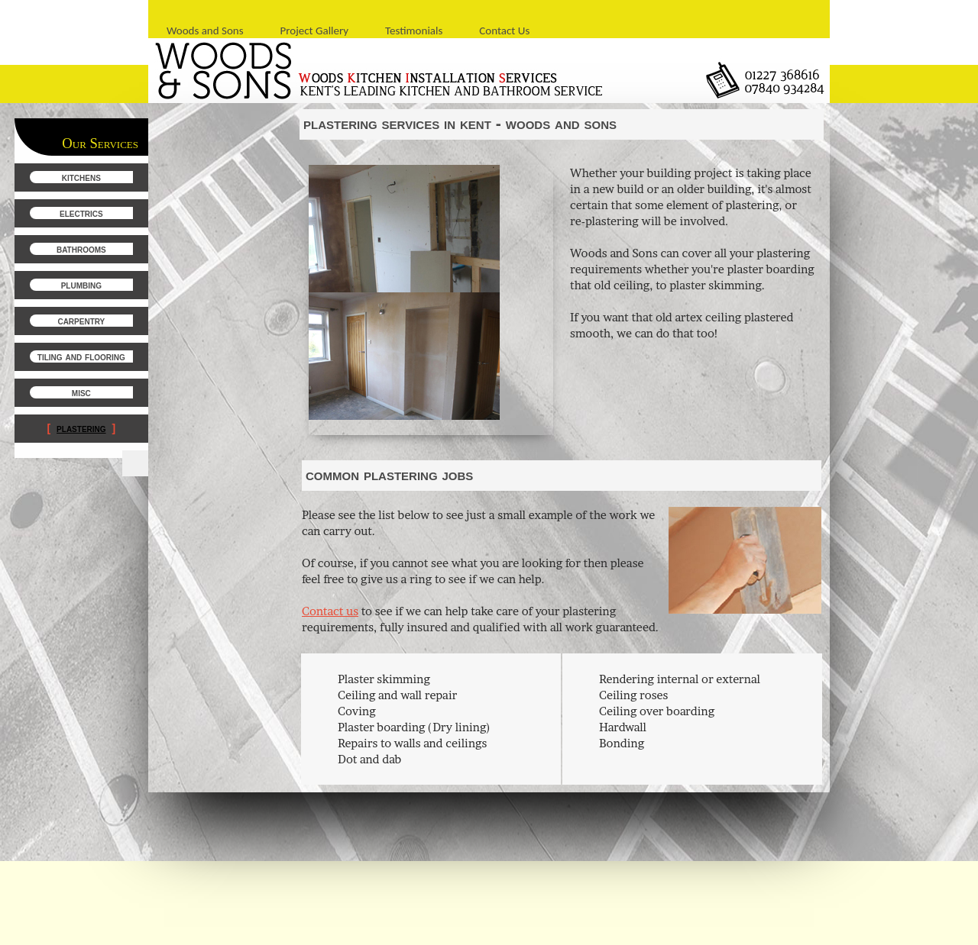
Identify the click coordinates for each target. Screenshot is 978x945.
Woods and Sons (205, 30)
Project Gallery (314, 30)
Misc (81, 392)
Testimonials (413, 30)
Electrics (81, 213)
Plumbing (81, 285)
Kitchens (81, 177)
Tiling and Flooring (81, 356)
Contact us (330, 611)
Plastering (81, 428)
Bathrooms (81, 249)
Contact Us (504, 30)
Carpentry (81, 320)
